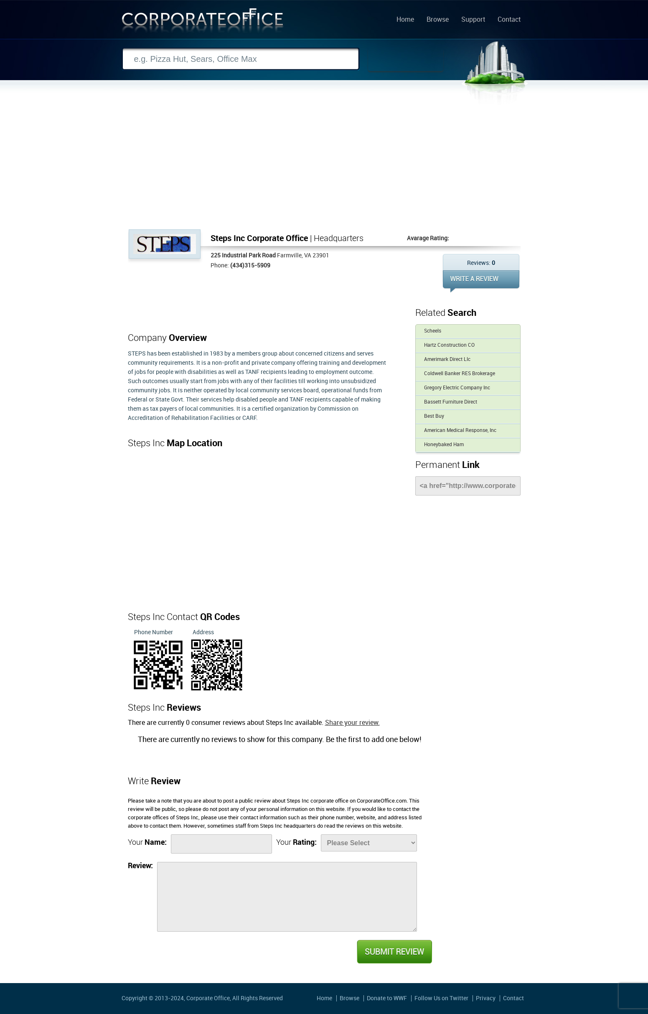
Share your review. (352, 723)
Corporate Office (203, 22)
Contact (509, 20)
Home (405, 20)
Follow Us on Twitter (441, 998)
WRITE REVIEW (481, 281)
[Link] (468, 486)
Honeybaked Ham (444, 444)
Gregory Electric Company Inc (457, 388)
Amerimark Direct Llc (447, 359)
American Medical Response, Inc (460, 430)
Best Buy (434, 416)
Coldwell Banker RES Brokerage (459, 373)
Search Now (405, 59)
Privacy (486, 998)
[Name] (221, 844)
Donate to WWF (387, 998)
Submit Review (394, 951)
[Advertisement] (324, 166)
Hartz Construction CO (449, 345)
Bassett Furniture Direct (450, 402)
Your (147, 842)
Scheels (432, 331)
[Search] (241, 59)
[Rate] (369, 842)
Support (473, 20)
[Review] (287, 897)
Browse (438, 20)
